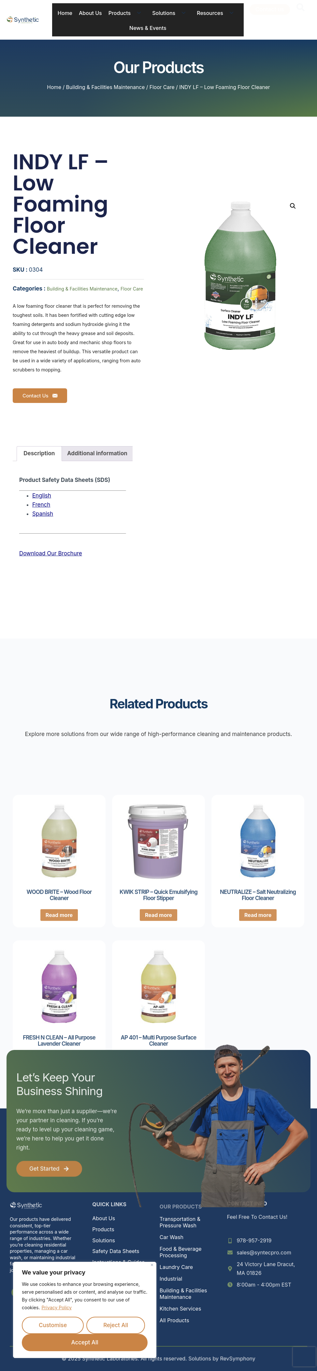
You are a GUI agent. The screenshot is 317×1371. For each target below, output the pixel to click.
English (41, 495)
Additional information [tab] (97, 453)
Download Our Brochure (50, 553)
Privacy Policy (56, 1307)
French (41, 504)
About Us (90, 13)
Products (127, 13)
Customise (53, 1325)
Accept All (84, 1342)
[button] (293, 206)
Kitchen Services (180, 1308)
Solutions (171, 13)
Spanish (42, 514)
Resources (217, 13)
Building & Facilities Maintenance (105, 87)
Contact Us (39, 396)
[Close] (152, 1264)
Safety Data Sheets (115, 1251)
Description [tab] (39, 453)
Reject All (115, 1325)
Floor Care (162, 87)
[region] (84, 1310)
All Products (174, 1320)
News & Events (147, 28)
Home (65, 13)
